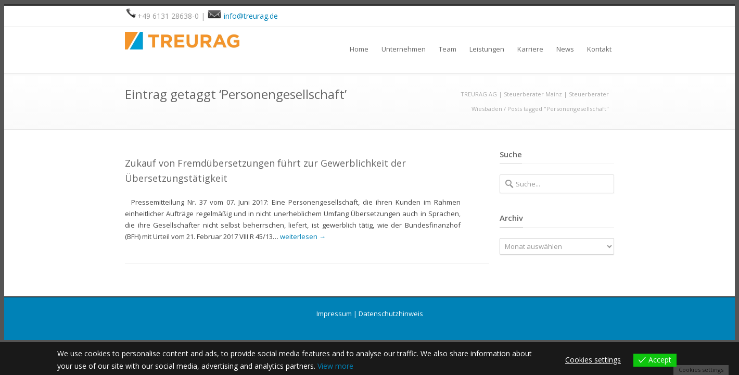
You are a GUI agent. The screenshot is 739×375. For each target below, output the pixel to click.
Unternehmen (403, 49)
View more (335, 366)
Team (447, 49)
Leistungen (486, 49)
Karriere (530, 49)
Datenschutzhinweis (391, 313)
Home (359, 49)
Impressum (334, 313)
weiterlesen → (303, 236)
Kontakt (599, 49)
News (565, 49)
